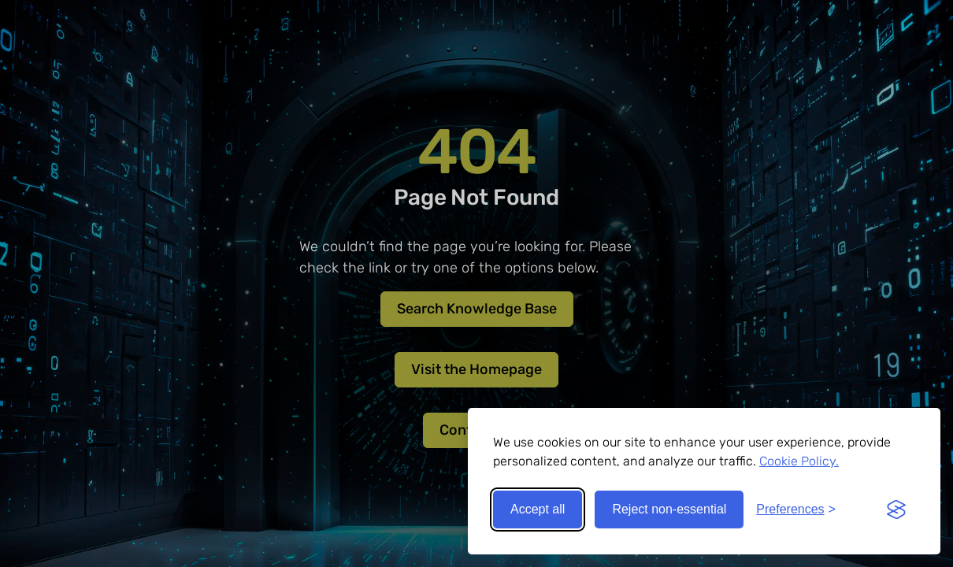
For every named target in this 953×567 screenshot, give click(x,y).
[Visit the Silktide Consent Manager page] (896, 509)
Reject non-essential (669, 509)
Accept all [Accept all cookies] (537, 509)
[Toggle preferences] (796, 509)
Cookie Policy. (799, 461)
